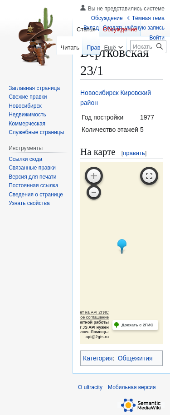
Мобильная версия (132, 387)
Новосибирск (99, 92)
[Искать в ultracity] (148, 46)
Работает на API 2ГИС (88, 312)
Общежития (135, 358)
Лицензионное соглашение (83, 317)
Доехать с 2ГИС (137, 325)
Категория (97, 358)
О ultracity (90, 387)
